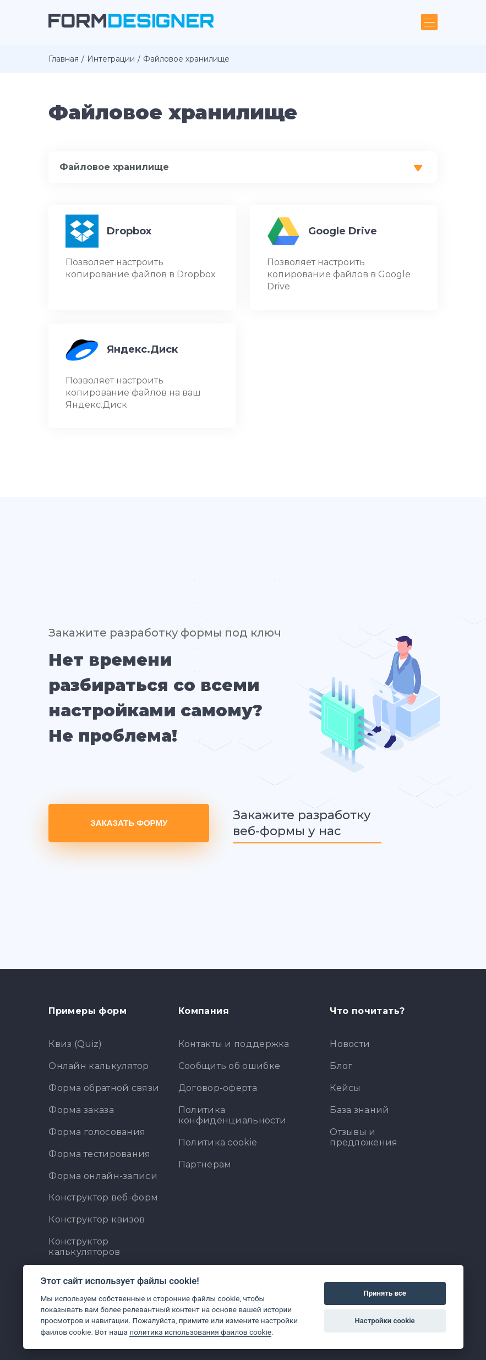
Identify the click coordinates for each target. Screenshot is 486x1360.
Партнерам (205, 1164)
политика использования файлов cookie (200, 1332)
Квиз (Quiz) (75, 1044)
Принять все (384, 1293)
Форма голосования (96, 1132)
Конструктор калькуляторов (84, 1246)
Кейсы (345, 1088)
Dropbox (129, 231)
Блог (341, 1066)
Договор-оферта (217, 1088)
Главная (63, 59)
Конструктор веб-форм (103, 1197)
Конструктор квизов (96, 1219)
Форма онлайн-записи (102, 1176)
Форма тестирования (99, 1154)
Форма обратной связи (103, 1088)
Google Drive (342, 231)
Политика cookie (218, 1142)
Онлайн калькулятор (98, 1066)
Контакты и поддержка (234, 1044)
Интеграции (111, 59)
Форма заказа (81, 1110)
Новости (350, 1044)
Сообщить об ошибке (229, 1066)
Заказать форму (128, 822)
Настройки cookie (385, 1321)
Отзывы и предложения (363, 1137)
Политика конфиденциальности (232, 1115)
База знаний (359, 1110)
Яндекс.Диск (142, 349)
